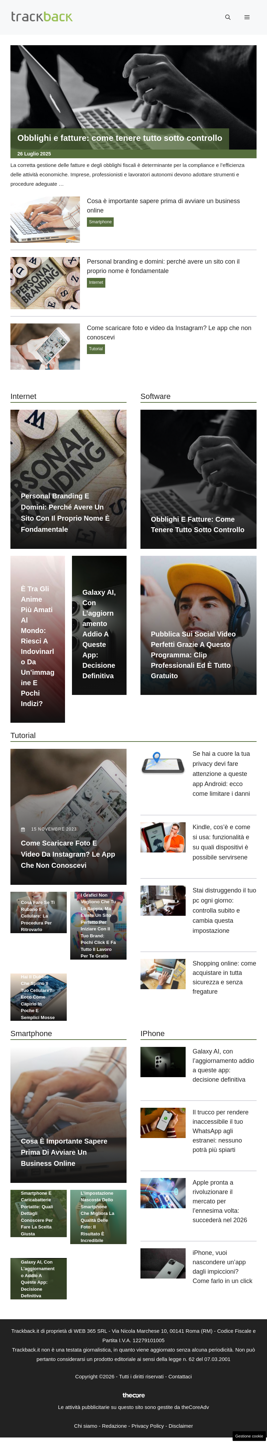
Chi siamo (85, 1429)
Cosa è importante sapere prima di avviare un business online (64, 1159)
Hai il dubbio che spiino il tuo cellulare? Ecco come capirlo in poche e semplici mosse (38, 1000)
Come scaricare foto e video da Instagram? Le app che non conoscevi (68, 857)
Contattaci (180, 1380)
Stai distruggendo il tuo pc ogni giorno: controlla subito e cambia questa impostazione (224, 910)
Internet (96, 282)
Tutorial (96, 348)
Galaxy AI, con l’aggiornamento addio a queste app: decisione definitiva (99, 634)
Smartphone (100, 221)
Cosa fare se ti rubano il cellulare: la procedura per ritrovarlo (38, 913)
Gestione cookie (249, 1436)
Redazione (114, 1429)
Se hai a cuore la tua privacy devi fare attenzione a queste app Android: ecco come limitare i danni (221, 773)
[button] (227, 17)
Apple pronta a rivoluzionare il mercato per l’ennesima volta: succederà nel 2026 (220, 1205)
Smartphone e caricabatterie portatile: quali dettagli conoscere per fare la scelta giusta (37, 1220)
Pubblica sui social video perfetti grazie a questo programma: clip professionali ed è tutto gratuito (193, 655)
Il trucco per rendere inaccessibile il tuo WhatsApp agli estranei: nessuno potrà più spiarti (221, 1134)
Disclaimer (181, 1429)
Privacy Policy (147, 1429)
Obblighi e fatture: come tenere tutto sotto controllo (119, 138)
